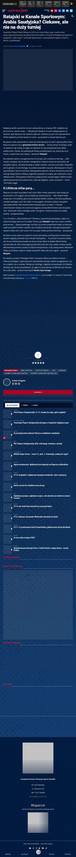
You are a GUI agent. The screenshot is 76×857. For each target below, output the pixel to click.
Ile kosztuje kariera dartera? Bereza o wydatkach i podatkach (37, 433)
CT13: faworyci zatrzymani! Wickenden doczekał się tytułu (36, 517)
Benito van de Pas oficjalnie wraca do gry (29, 485)
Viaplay (27, 278)
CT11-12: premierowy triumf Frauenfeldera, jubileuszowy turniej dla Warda (42, 527)
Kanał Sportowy (26, 370)
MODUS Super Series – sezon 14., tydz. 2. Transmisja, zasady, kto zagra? (41, 454)
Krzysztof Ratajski (42, 370)
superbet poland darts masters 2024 (44, 373)
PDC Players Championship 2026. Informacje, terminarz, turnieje (38, 443)
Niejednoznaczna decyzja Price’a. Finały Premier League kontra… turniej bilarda (41, 549)
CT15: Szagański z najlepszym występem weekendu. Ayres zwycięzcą (40, 475)
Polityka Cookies (46, 844)
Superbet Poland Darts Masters (28, 274)
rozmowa (62, 370)
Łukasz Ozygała (19, 46)
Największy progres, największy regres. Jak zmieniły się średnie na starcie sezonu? (42, 497)
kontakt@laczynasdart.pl (38, 796)
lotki (54, 370)
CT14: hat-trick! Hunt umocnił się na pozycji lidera (33, 506)
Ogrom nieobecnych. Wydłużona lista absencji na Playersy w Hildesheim (41, 464)
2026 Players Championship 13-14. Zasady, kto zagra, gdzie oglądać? (40, 412)
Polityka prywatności (31, 844)
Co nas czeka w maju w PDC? (24, 537)
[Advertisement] (38, 110)
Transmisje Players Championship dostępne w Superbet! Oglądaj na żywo (41, 423)
